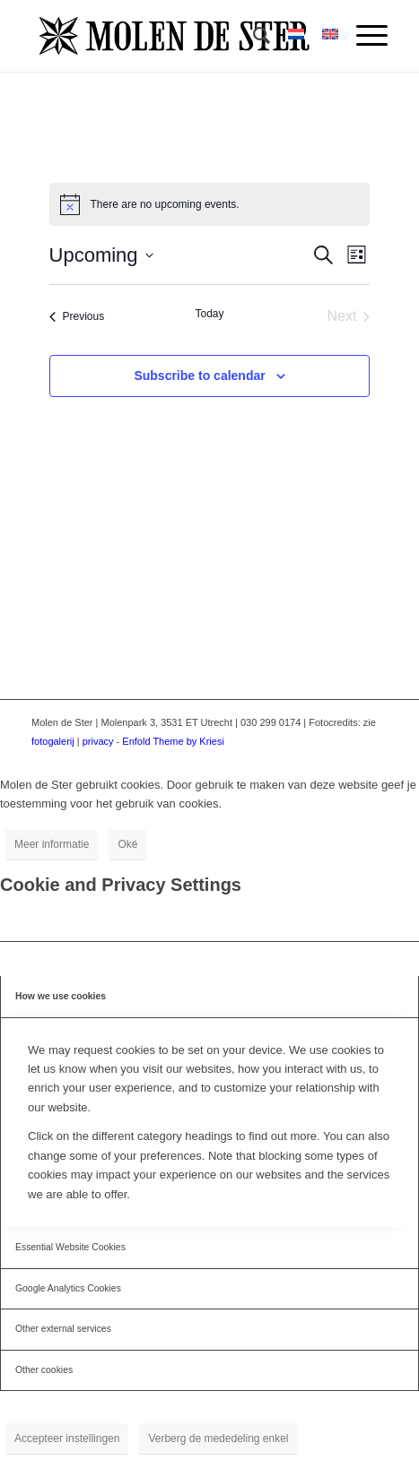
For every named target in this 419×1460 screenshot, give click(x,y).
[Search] (252, 36)
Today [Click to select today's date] (209, 313)
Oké (127, 844)
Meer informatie (51, 844)
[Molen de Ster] (174, 36)
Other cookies (44, 1370)
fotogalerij (52, 741)
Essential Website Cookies (70, 1247)
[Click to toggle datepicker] (101, 255)
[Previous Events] (77, 316)
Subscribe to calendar (199, 375)
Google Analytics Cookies (68, 1288)
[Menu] (363, 36)
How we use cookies (60, 996)
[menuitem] (252, 36)
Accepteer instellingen (66, 1438)
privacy (98, 741)
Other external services (63, 1329)
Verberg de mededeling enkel (218, 1438)
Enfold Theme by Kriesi (173, 741)
